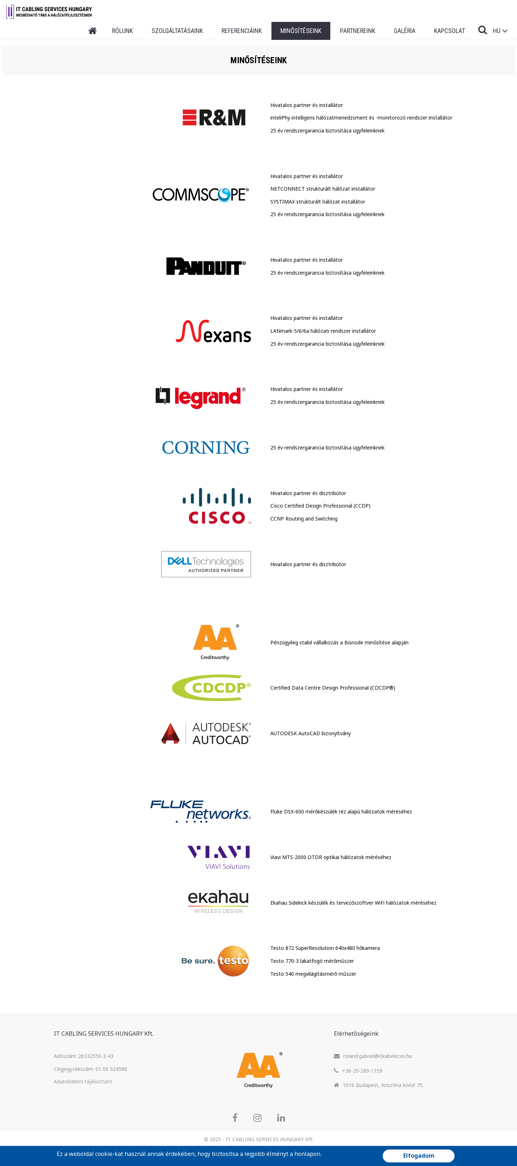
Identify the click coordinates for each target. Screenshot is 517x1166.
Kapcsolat (449, 30)
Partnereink (357, 30)
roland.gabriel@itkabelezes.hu (377, 1056)
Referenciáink (242, 30)
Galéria (404, 30)
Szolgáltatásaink (177, 30)
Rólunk (122, 30)
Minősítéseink (300, 30)
